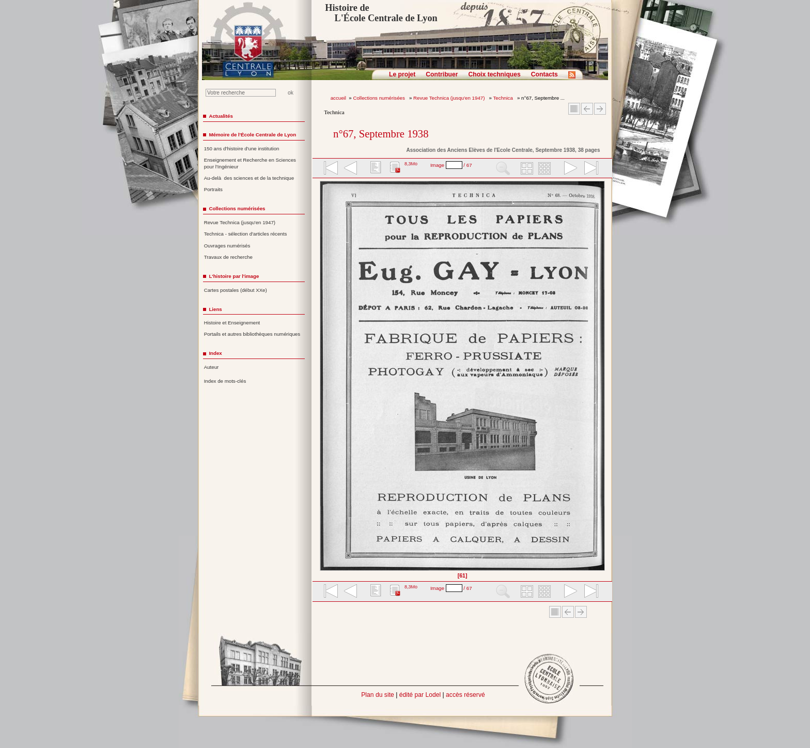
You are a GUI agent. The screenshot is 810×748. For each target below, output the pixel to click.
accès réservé (465, 694)
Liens (215, 309)
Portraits (213, 189)
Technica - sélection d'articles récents (245, 234)
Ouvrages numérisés (227, 245)
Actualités (220, 116)
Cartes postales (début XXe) (235, 290)
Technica (504, 98)
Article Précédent (587, 109)
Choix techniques (494, 74)
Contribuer (442, 74)
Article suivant (600, 109)
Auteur (211, 367)
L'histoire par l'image (234, 276)
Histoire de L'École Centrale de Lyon (381, 13)
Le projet (402, 74)
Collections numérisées (379, 98)
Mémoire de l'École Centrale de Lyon (252, 134)
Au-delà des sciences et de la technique (249, 178)
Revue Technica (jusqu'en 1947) (449, 98)
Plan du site (377, 694)
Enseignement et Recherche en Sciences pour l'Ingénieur (250, 163)
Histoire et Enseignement (232, 322)
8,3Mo (410, 163)
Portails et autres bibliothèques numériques (252, 334)
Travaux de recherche (228, 257)
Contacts (544, 74)
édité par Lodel (420, 694)
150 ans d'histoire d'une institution (241, 148)
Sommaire (574, 109)
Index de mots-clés (225, 381)
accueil (338, 98)
